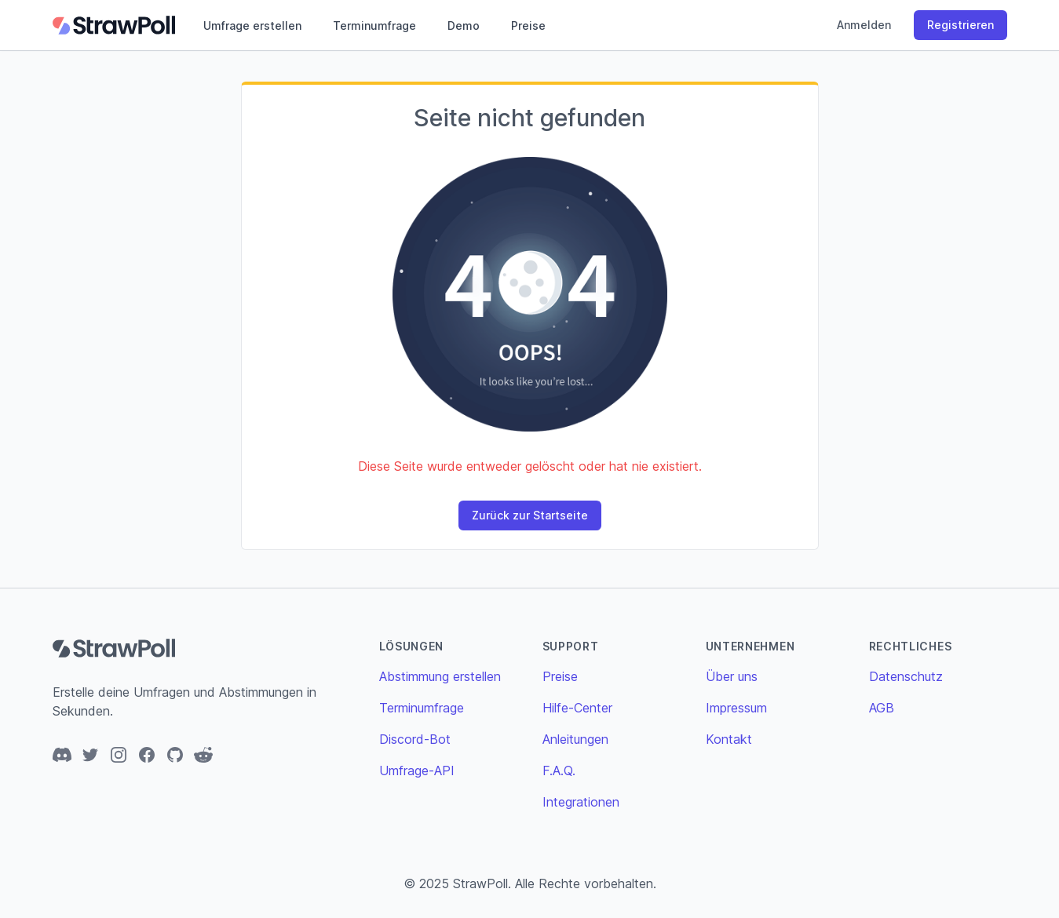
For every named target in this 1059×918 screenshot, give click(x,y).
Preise (528, 25)
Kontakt (729, 739)
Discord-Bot (415, 739)
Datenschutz (906, 676)
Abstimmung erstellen (440, 676)
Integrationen (580, 802)
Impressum (736, 708)
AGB (881, 708)
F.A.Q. (558, 770)
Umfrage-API (417, 770)
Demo (463, 25)
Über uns (732, 676)
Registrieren (960, 24)
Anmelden (864, 24)
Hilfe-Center (577, 708)
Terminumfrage (374, 25)
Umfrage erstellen (252, 25)
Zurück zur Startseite (530, 515)
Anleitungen (575, 739)
